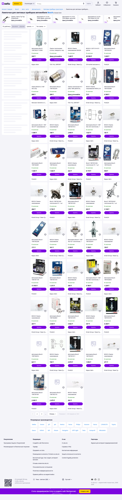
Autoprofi (92, 435)
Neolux (62, 430)
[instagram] (99, 485)
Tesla (83, 435)
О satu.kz (65, 448)
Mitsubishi (102, 435)
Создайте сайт (37, 448)
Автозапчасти (36, 9)
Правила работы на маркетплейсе (43, 479)
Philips (78, 430)
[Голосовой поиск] (83, 3)
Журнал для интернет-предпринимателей (104, 448)
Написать (57, 60)
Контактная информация (70, 455)
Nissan (56, 435)
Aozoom (86, 430)
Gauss (34, 435)
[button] (39, 59)
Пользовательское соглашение (42, 472)
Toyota (114, 430)
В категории (29, 3)
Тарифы (35, 452)
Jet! (55, 430)
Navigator (65, 435)
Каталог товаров (7, 9)
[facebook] (95, 485)
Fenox (70, 430)
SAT (49, 435)
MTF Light (75, 435)
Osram (42, 430)
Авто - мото (25, 9)
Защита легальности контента (71, 459)
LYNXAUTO (104, 430)
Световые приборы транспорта (53, 9)
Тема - (40, 484)
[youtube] (92, 485)
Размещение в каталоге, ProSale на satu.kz (46, 459)
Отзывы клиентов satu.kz (41, 468)
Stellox (34, 430)
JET (49, 430)
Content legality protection (70, 463)
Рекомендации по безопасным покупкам (16, 452)
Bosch (17, 9)
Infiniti (42, 435)
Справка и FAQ (66, 452)
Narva (95, 430)
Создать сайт (85, 496)
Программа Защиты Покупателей (14, 448)
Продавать (36, 455)
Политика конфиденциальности (43, 476)
